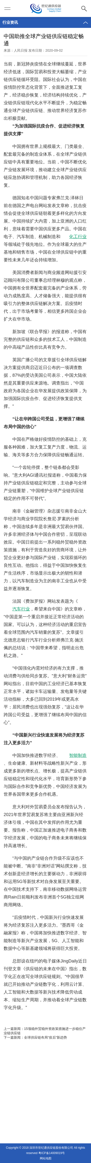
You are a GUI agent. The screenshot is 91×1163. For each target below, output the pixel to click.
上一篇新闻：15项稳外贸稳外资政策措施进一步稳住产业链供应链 (45, 1031)
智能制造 (78, 755)
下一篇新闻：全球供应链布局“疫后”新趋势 (35, 1037)
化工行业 (78, 236)
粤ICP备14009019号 (51, 1153)
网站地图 (45, 1158)
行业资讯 (10, 22)
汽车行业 (21, 609)
